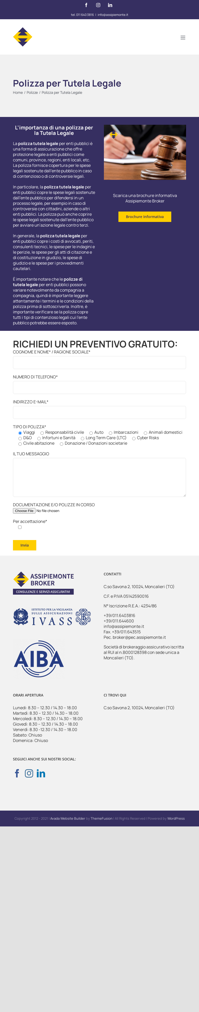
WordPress (176, 818)
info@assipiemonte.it (113, 14)
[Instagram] (29, 773)
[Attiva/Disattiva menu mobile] (183, 37)
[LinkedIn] (41, 773)
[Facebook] (17, 773)
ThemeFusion (101, 818)
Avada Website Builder (67, 818)
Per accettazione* (30, 524)
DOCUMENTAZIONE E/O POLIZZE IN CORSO (54, 507)
